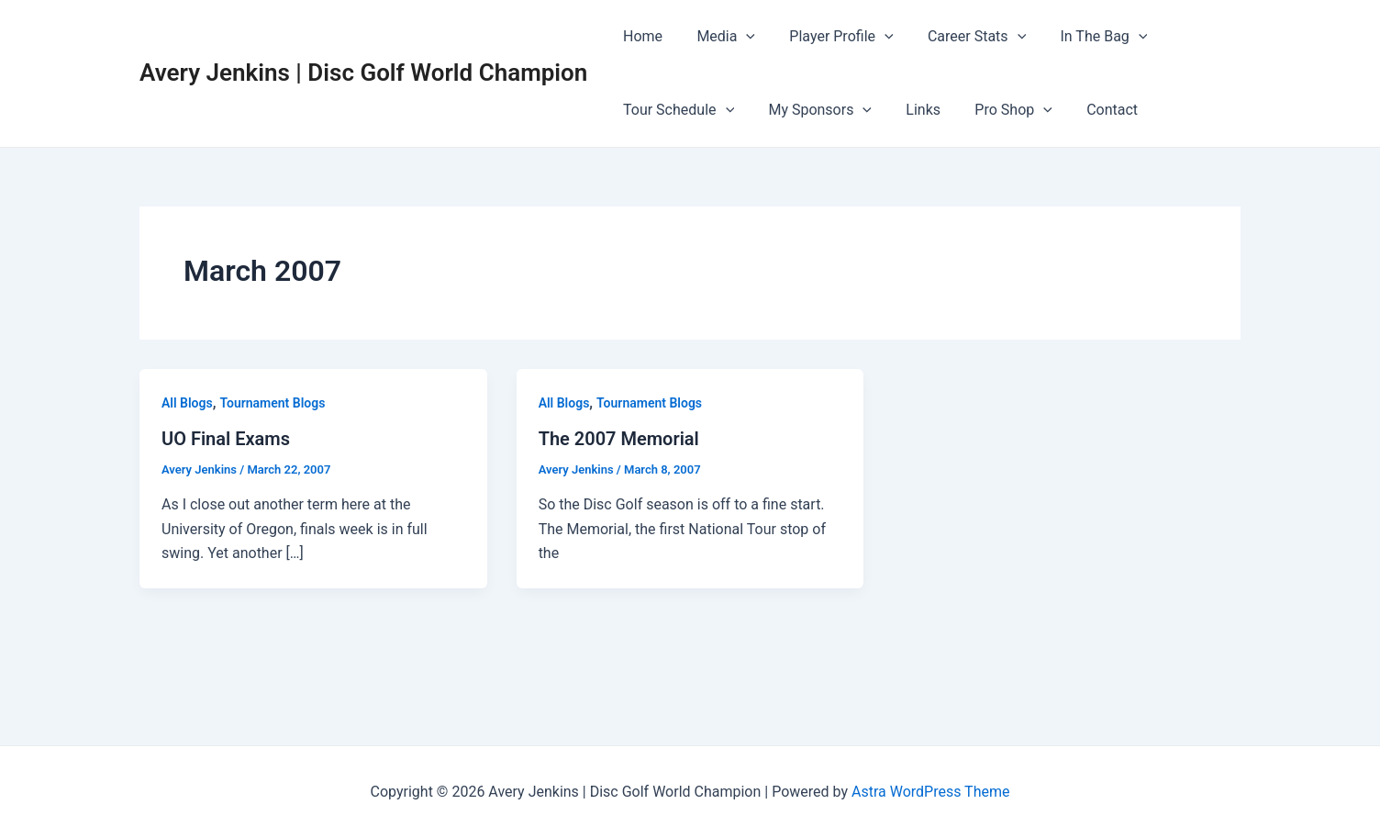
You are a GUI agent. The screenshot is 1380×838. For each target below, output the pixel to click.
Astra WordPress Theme (930, 791)
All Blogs (187, 403)
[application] (738, 36)
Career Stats (959, 36)
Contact (1090, 109)
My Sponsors (812, 110)
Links (911, 109)
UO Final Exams (225, 439)
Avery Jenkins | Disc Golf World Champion (363, 72)
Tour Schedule (675, 110)
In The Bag (1082, 36)
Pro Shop (996, 110)
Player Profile (829, 36)
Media (718, 36)
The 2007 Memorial (619, 439)
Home (640, 36)
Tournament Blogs (272, 403)
